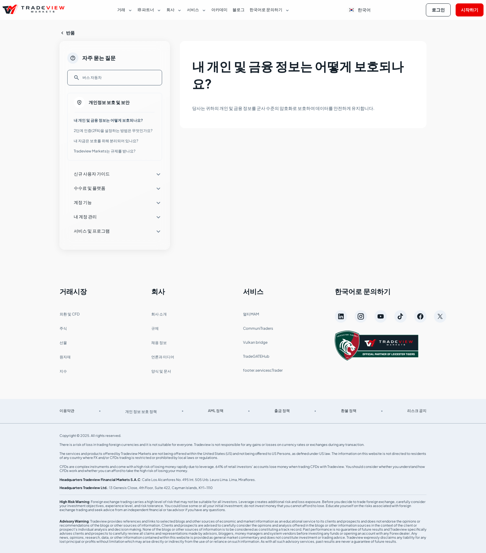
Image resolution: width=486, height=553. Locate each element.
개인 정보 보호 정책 (141, 411)
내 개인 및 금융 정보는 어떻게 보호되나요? (108, 120)
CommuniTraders (258, 328)
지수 (63, 371)
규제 (155, 328)
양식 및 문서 (161, 371)
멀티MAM (251, 314)
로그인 (438, 9)
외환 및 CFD (70, 314)
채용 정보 (159, 342)
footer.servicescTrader (263, 370)
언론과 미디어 (162, 357)
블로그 (238, 9)
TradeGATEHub (256, 356)
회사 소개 (159, 314)
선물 (63, 342)
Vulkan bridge (255, 342)
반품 (67, 32)
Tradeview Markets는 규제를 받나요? (104, 151)
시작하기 (469, 9)
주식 (63, 328)
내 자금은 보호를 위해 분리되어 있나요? (106, 140)
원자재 (65, 357)
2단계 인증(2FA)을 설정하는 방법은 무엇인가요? (113, 130)
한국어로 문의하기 (363, 291)
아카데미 (219, 9)
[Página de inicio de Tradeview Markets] (33, 10)
